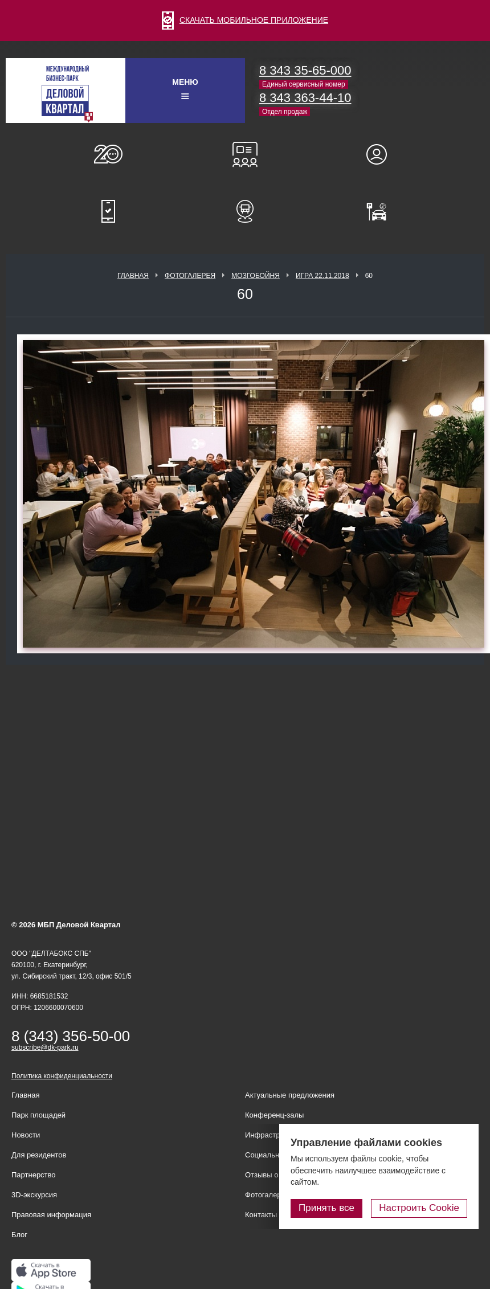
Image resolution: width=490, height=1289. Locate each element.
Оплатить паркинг (382, 211)
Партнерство (33, 1175)
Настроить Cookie (419, 1207)
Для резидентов (382, 154)
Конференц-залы (245, 154)
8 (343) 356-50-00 (70, 1036)
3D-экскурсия (34, 1194)
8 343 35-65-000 (305, 70)
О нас (108, 154)
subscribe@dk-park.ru (45, 1047)
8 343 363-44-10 (305, 98)
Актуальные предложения (289, 1095)
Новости (25, 1135)
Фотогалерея (190, 276)
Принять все (326, 1207)
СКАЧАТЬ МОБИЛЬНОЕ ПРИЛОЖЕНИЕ (245, 19)
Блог (19, 1234)
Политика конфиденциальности (61, 1076)
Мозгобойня (255, 276)
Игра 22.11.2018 (322, 276)
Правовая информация (51, 1214)
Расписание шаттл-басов (245, 211)
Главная (133, 276)
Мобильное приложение (108, 211)
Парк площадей (38, 1115)
